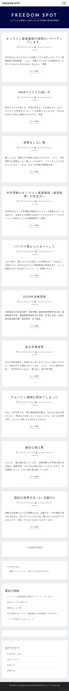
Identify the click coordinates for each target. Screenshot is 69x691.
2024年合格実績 (34, 296)
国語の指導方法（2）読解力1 (34, 497)
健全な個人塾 (34, 447)
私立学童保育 (34, 347)
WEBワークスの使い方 (34, 92)
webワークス (13, 659)
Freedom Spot (11, 3)
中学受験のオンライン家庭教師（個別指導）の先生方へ (35, 194)
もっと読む (35, 71)
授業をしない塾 (35, 142)
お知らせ (11, 665)
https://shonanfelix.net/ (38, 571)
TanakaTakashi (44, 47)
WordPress (40, 685)
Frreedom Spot (14, 653)
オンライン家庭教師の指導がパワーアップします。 (34, 40)
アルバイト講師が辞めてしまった (34, 397)
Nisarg (56, 685)
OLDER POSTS (34, 547)
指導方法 (11, 670)
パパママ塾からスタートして (34, 246)
